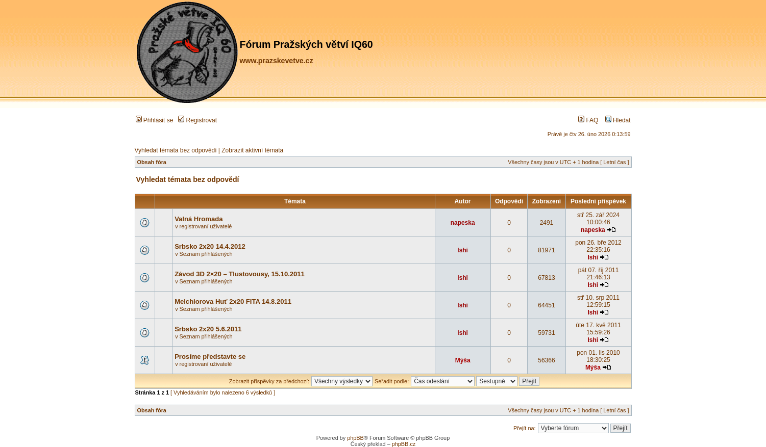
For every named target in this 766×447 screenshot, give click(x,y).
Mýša (463, 360)
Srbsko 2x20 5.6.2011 (208, 329)
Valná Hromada (199, 219)
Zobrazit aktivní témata (252, 150)
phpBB (355, 438)
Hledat (618, 120)
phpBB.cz (404, 444)
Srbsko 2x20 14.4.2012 (210, 246)
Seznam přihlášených (206, 254)
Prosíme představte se (210, 356)
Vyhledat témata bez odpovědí (176, 150)
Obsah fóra (151, 162)
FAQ (588, 120)
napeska (463, 222)
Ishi (462, 250)
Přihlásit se (155, 120)
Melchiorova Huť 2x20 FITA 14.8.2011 (233, 301)
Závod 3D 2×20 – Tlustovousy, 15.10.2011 (240, 274)
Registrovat (197, 120)
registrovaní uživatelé (206, 226)
